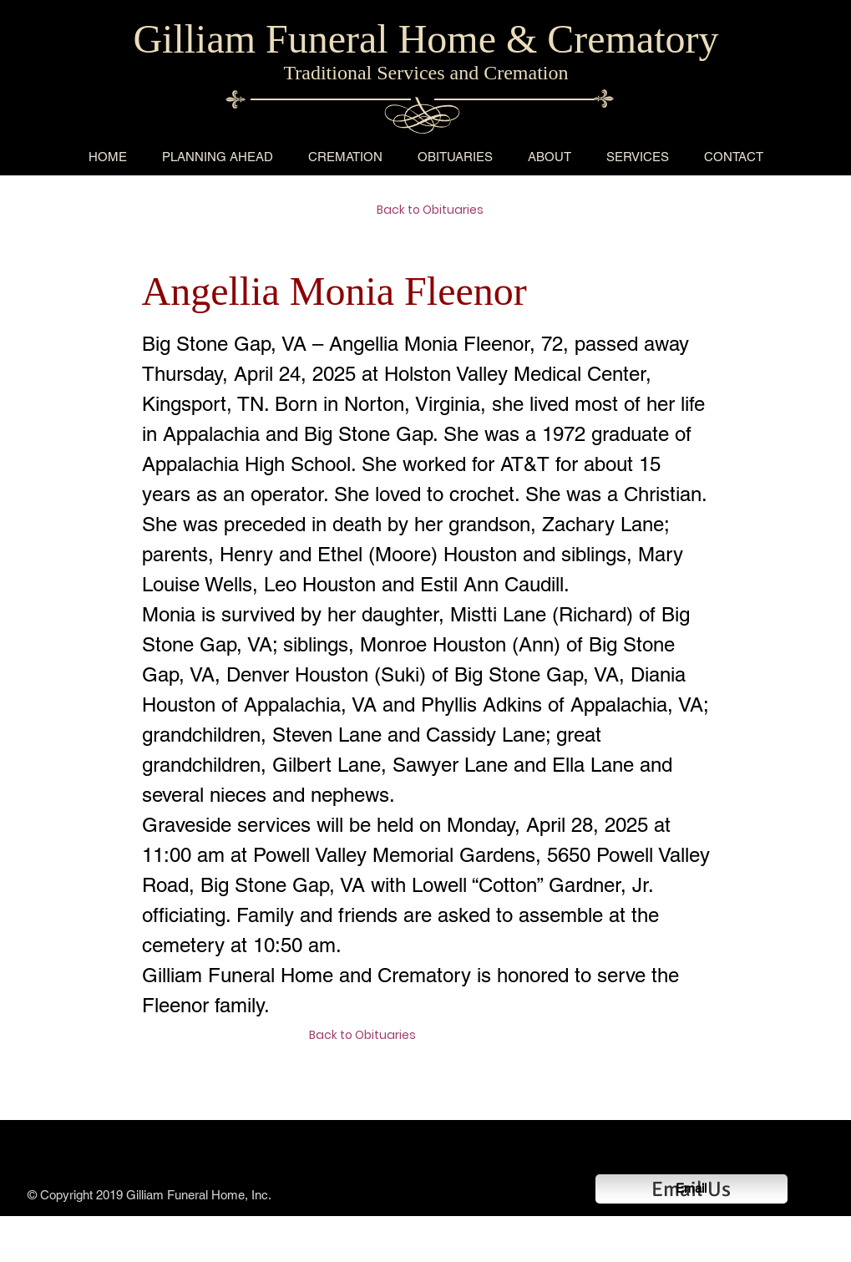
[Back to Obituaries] (436, 210)
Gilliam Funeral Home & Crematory (425, 39)
